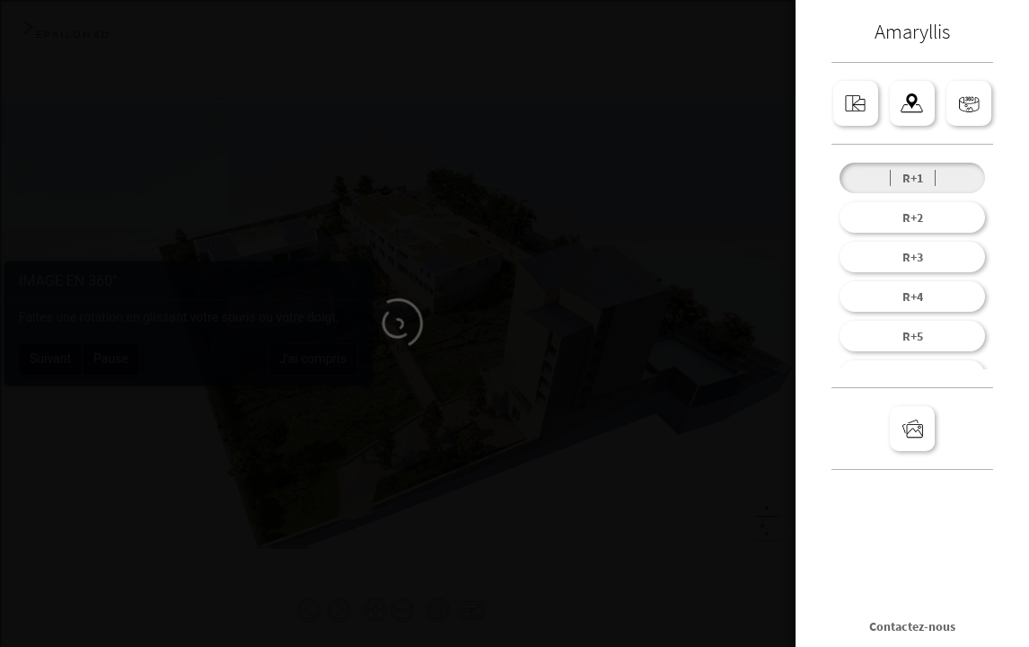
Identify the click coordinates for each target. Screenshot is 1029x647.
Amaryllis (912, 31)
